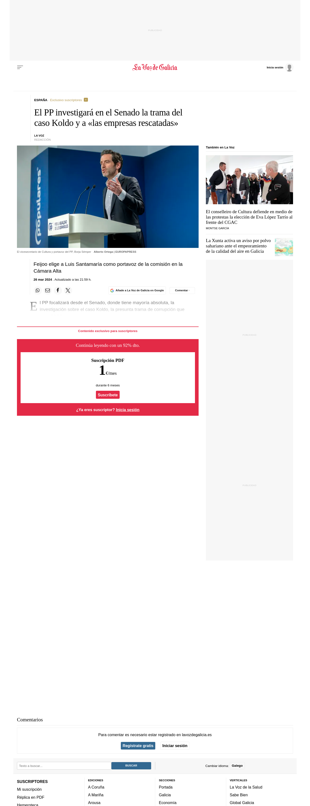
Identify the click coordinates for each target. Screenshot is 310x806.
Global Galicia (242, 802)
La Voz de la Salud (246, 787)
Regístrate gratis (138, 745)
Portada (166, 787)
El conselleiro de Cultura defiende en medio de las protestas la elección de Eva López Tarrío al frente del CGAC (249, 217)
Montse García (217, 228)
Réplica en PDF (30, 797)
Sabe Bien (239, 795)
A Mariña (96, 795)
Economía (168, 802)
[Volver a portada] (155, 67)
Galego (237, 765)
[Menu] (20, 67)
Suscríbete (108, 395)
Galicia (165, 795)
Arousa (94, 802)
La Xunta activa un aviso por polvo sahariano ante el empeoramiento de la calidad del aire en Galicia (238, 246)
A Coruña (96, 787)
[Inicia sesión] (280, 67)
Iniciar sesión (175, 745)
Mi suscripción (29, 789)
